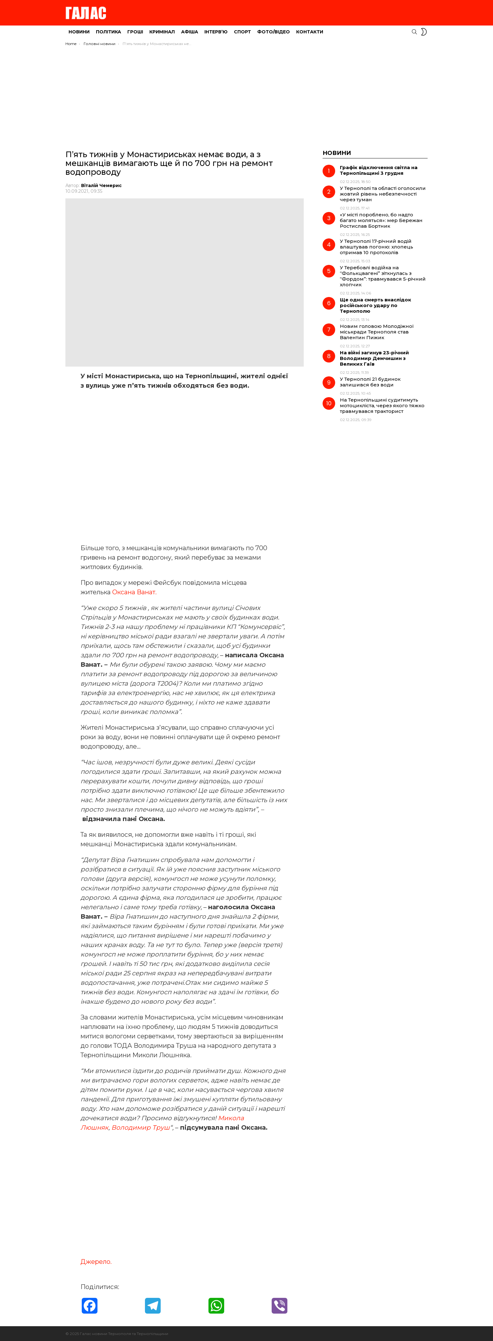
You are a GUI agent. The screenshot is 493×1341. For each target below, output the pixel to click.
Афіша (189, 32)
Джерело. (96, 1261)
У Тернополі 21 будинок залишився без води (370, 382)
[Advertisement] (246, 93)
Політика (108, 32)
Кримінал (162, 32)
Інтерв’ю (216, 32)
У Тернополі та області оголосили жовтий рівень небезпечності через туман (383, 194)
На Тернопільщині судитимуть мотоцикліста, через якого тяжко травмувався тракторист (382, 405)
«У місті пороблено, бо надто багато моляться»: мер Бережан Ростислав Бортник (381, 220)
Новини (79, 32)
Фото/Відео (273, 32)
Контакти (309, 32)
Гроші (135, 32)
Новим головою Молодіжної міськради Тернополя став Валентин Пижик (377, 331)
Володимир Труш (140, 1127)
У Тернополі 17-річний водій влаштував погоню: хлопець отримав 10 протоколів (376, 246)
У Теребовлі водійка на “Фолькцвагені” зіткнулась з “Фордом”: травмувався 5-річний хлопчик (383, 276)
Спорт (242, 32)
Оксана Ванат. (135, 592)
